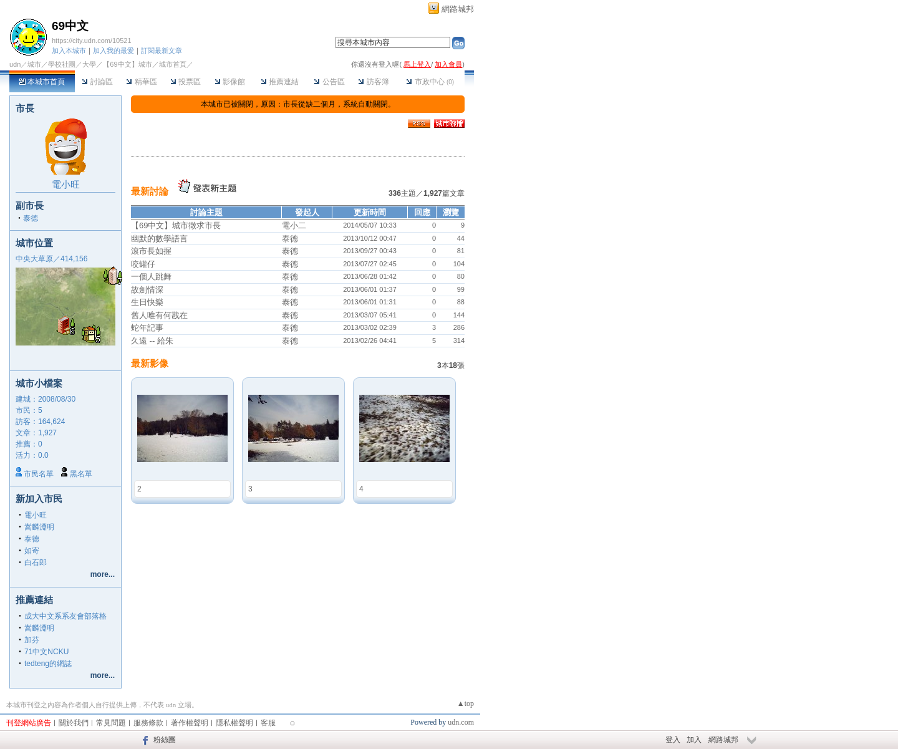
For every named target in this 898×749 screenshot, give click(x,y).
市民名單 (39, 474)
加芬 (31, 639)
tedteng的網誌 (48, 663)
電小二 (294, 225)
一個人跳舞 (151, 276)
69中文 (70, 25)
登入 (672, 739)
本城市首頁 (42, 81)
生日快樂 (147, 302)
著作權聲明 (189, 722)
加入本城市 (69, 50)
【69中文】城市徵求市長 (176, 225)
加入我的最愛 (113, 50)
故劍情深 (147, 289)
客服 (268, 722)
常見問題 (111, 722)
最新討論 (149, 191)
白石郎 (35, 562)
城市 (34, 64)
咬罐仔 (143, 264)
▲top (465, 703)
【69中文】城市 (127, 64)
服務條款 (148, 722)
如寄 (31, 550)
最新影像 (149, 363)
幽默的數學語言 (159, 238)
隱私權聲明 (234, 722)
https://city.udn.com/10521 (92, 40)
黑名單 (81, 474)
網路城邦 (458, 9)
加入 (694, 739)
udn (15, 64)
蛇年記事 (147, 327)
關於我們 (74, 722)
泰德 (30, 218)
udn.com (461, 722)
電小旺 (66, 184)
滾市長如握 (151, 251)
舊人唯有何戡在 (159, 315)
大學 (89, 64)
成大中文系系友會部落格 (65, 616)
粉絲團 (164, 739)
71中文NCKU (46, 651)
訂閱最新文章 (161, 50)
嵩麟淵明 (39, 527)
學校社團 (61, 64)
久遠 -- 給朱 (152, 341)
